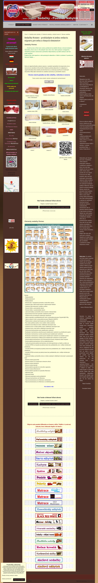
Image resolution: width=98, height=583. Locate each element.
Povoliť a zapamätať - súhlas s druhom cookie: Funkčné (54, 207)
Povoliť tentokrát (33, 207)
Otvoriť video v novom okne (49, 211)
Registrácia (90, 2)
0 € (92, 10)
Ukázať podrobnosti (6, 578)
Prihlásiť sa (82, 2)
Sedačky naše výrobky (23, 24)
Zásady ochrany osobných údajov (10, 575)
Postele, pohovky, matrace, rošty (60, 24)
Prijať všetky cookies (19, 579)
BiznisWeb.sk (90, 581)
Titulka (11, 24)
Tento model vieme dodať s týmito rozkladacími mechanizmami (49, 78)
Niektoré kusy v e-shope (12, 33)
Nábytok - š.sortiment (80, 24)
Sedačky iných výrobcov (40, 24)
